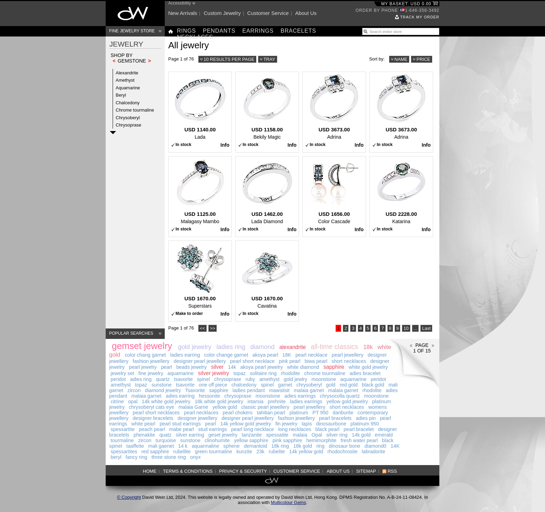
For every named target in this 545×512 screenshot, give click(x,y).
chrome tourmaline (324, 373)
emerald (384, 435)
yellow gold (224, 407)
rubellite (181, 451)
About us (306, 13)
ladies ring (231, 346)
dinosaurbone (331, 423)
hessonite (209, 396)
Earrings (258, 31)
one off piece (213, 385)
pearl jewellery (347, 355)
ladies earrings (306, 401)
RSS (392, 471)
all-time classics (334, 346)
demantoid (255, 446)
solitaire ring (263, 373)
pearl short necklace (252, 361)
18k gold (302, 446)
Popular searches (131, 333)
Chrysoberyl (128, 117)
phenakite (144, 435)
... (415, 328)
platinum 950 (364, 423)
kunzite (244, 451)
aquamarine (181, 373)
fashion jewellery (151, 361)
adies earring (180, 396)
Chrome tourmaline (135, 110)
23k (261, 451)
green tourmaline (213, 451)
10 (406, 328)
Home (149, 471)
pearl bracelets (335, 418)
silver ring (337, 435)
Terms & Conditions (188, 471)
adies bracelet (365, 373)
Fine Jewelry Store (132, 31)
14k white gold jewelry (166, 401)
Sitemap (366, 471)
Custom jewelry (222, 13)
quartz (163, 379)
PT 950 (320, 412)
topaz (240, 373)
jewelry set (122, 373)
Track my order (419, 17)
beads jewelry (191, 367)
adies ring (141, 379)
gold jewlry (295, 379)
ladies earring (185, 355)
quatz (165, 435)
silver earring (190, 435)
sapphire (334, 367)
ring (320, 446)
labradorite (373, 451)
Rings (186, 31)
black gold (373, 385)
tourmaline (122, 440)
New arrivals (182, 13)
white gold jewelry (368, 367)
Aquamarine (128, 87)
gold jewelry (194, 346)
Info (224, 145)
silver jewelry (213, 373)
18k (368, 347)
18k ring (280, 446)
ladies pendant (249, 390)
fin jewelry (286, 423)
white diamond (303, 367)
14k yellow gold (306, 451)
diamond (262, 346)
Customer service (267, 13)
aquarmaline (205, 446)
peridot (118, 379)
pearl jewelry (143, 367)
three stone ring (169, 457)
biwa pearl (315, 361)
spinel (203, 379)
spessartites (124, 451)
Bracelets (298, 31)
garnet (285, 385)
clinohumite (217, 440)
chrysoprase (227, 379)
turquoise (166, 440)
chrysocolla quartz (340, 396)
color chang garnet (145, 355)
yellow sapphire (251, 440)
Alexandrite (127, 72)
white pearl (143, 423)
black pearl (327, 429)
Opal (316, 435)
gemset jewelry (142, 346)
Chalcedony (128, 102)
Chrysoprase (128, 125)
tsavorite (183, 379)
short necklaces (349, 361)
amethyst (269, 379)
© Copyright (129, 497)
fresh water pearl (359, 440)
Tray (269, 59)
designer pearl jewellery (200, 361)
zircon (134, 390)
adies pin (366, 418)
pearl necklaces (201, 412)
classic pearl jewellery (265, 407)
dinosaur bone (344, 446)
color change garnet (226, 355)
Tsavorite (195, 390)
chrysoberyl (309, 385)
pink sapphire (287, 440)
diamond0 (376, 446)
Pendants (219, 31)
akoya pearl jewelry (261, 367)
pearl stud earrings (180, 423)
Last (426, 328)
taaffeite (135, 446)
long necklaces (294, 429)
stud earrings (212, 429)
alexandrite (292, 347)
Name (401, 59)
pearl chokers (238, 412)
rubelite (277, 451)
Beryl (121, 95)
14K (395, 446)
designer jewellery (197, 418)
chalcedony (244, 385)
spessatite (277, 435)
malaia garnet (309, 390)
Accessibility (179, 3)
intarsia (255, 401)
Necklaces (195, 37)
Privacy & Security (243, 471)
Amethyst (125, 80)
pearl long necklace (252, 429)
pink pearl (289, 361)
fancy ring (136, 457)
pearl (166, 367)
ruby (250, 379)
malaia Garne (193, 407)
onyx (195, 457)
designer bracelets (153, 418)
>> (212, 328)
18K (286, 355)
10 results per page (229, 59)
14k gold (361, 435)
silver (217, 367)
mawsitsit (279, 390)
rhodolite (290, 373)
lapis (307, 423)
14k (232, 367)
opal (133, 401)
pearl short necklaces (156, 412)
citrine (117, 401)
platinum (299, 412)
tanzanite (252, 435)
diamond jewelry (163, 390)
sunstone (162, 385)
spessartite (123, 429)
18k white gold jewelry (219, 401)
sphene (231, 446)
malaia (300, 435)
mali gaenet (161, 446)
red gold (349, 385)
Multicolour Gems (288, 502)
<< (202, 328)
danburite (343, 412)
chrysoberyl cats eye (151, 407)
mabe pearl (181, 429)
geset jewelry (223, 435)
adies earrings (300, 396)
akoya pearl (265, 355)
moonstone (323, 379)
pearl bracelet (359, 429)
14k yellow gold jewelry (245, 423)
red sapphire (155, 451)
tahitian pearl (271, 412)
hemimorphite (321, 440)
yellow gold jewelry (347, 401)
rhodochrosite (342, 451)
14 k (182, 446)
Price (423, 59)
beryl (116, 457)
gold (330, 385)
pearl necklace (311, 355)
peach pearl (152, 429)
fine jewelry (150, 373)
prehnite (277, 401)
